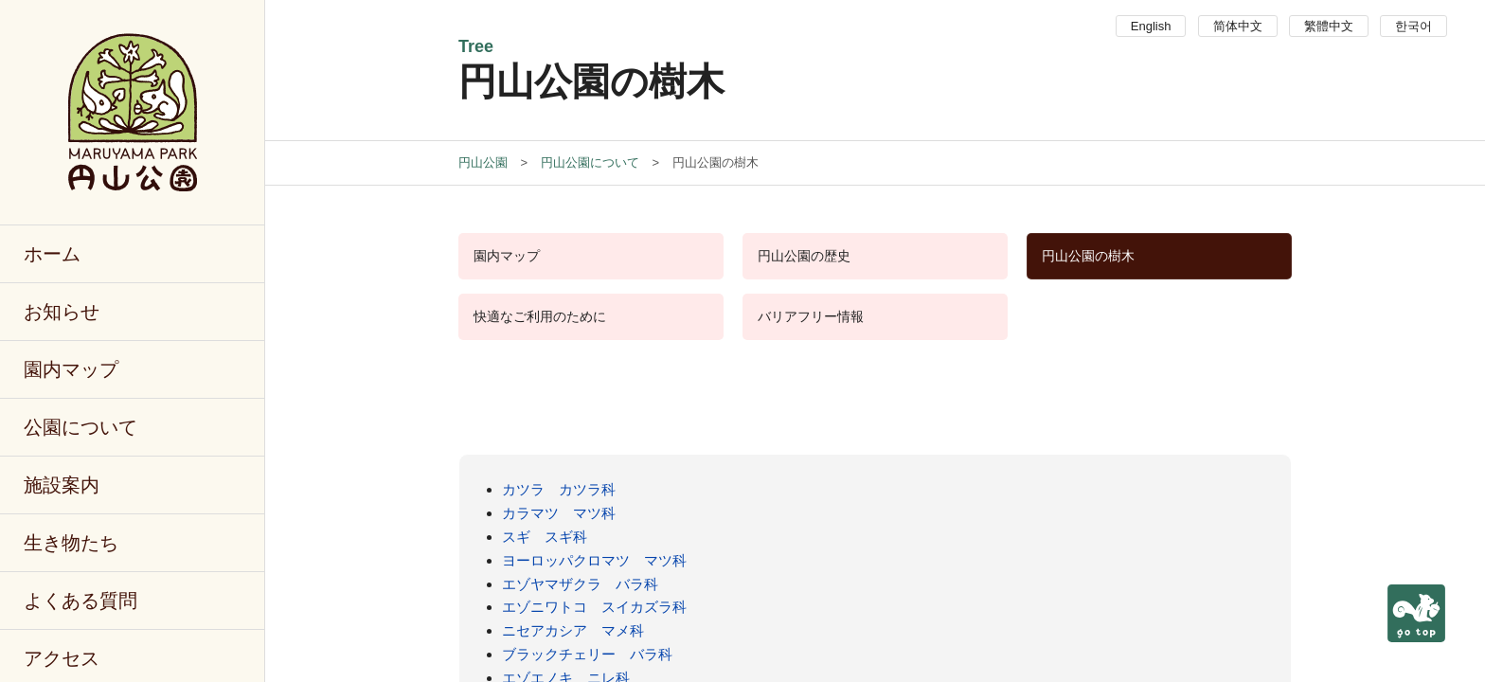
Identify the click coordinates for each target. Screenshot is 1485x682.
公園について (80, 427)
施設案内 (61, 485)
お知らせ (61, 311)
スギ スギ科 (544, 537)
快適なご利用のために (540, 316)
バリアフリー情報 (811, 316)
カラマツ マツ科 (559, 513)
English (1151, 26)
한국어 (1413, 26)
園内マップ (71, 369)
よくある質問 (80, 600)
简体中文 (1237, 26)
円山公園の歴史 (804, 255)
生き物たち (71, 542)
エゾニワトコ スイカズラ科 (594, 607)
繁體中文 (1328, 26)
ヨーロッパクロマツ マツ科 (594, 560)
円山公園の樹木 (1088, 255)
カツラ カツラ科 (559, 489)
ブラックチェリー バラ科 (587, 654)
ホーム (52, 253)
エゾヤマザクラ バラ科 (580, 584)
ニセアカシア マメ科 (573, 630)
